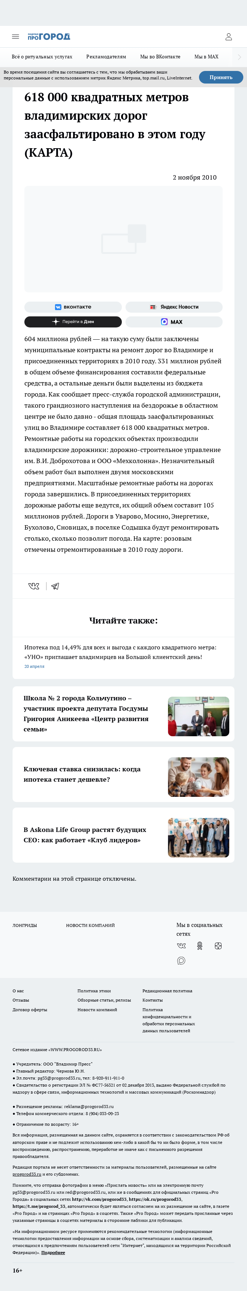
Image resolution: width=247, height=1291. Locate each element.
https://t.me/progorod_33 (39, 1206)
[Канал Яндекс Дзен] (73, 321)
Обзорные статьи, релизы (104, 1000)
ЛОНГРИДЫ (25, 925)
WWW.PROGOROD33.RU (75, 1049)
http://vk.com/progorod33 (99, 1199)
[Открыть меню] (15, 36)
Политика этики (94, 990)
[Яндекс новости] (174, 307)
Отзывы (21, 1000)
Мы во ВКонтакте (160, 56)
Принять (221, 77)
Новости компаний (97, 1009)
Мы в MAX (207, 56)
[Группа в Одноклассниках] (200, 945)
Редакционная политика (167, 990)
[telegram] (57, 586)
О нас (18, 990)
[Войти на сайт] (228, 36)
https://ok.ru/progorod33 (155, 1199)
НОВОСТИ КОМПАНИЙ (90, 925)
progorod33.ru (27, 1174)
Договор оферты (30, 1009)
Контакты (153, 1000)
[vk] (34, 586)
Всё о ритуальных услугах (42, 56)
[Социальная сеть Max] (174, 321)
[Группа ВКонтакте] (73, 307)
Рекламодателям (106, 56)
